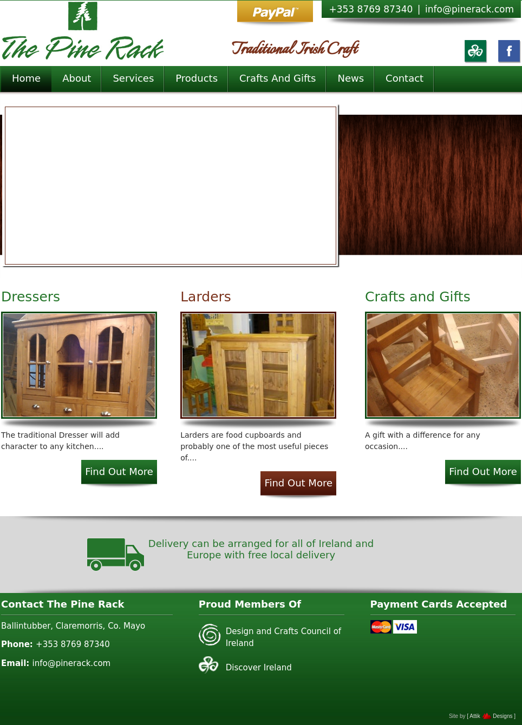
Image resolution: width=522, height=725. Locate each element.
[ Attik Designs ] (491, 716)
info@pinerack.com (469, 9)
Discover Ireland (259, 668)
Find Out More (119, 471)
